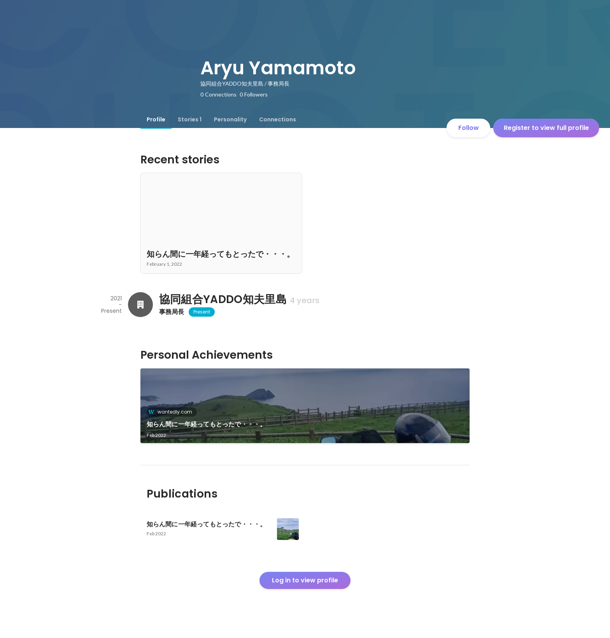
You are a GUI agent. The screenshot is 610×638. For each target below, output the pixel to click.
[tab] (156, 119)
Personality (230, 119)
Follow (468, 127)
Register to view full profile (546, 127)
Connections (277, 119)
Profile (156, 119)
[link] (305, 405)
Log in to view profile (305, 580)
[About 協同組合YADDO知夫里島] (140, 304)
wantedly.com (172, 411)
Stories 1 (190, 119)
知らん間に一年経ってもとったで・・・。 (206, 424)
